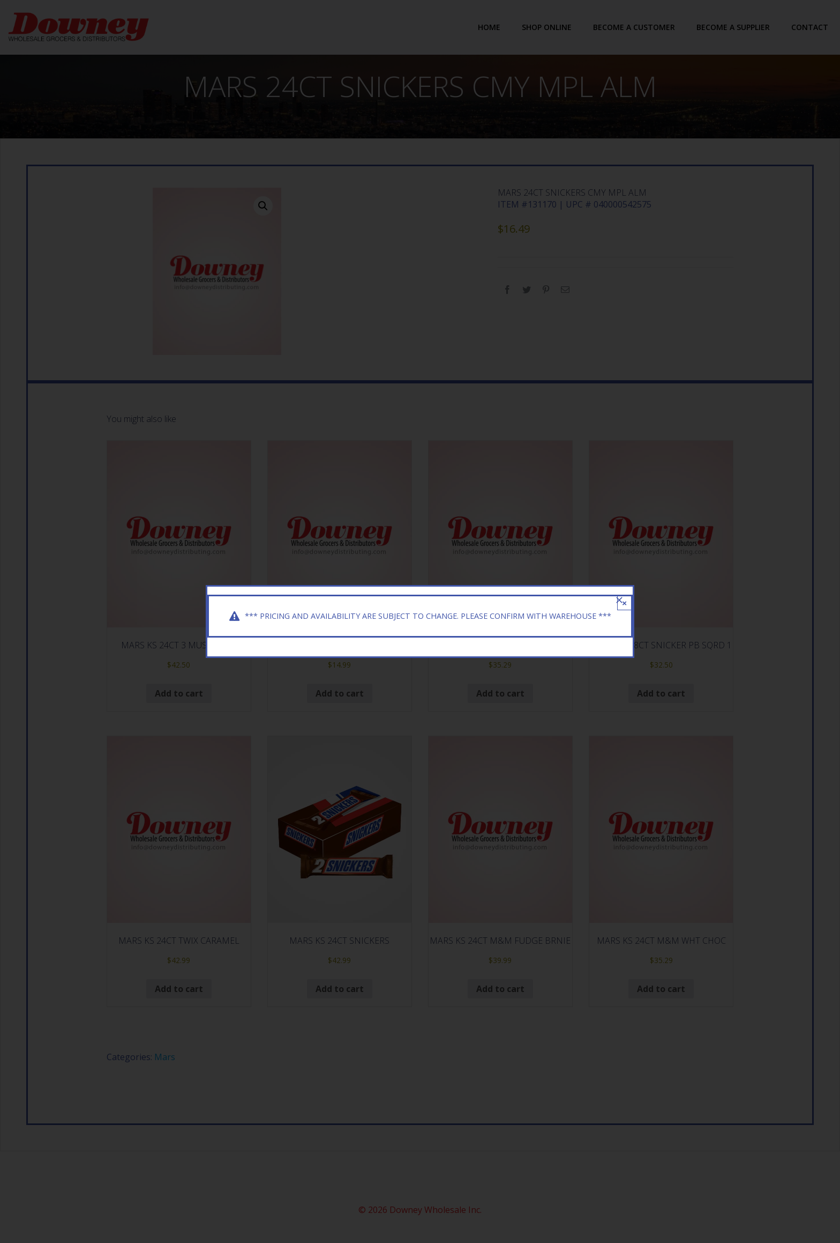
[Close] (619, 592)
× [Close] (624, 595)
